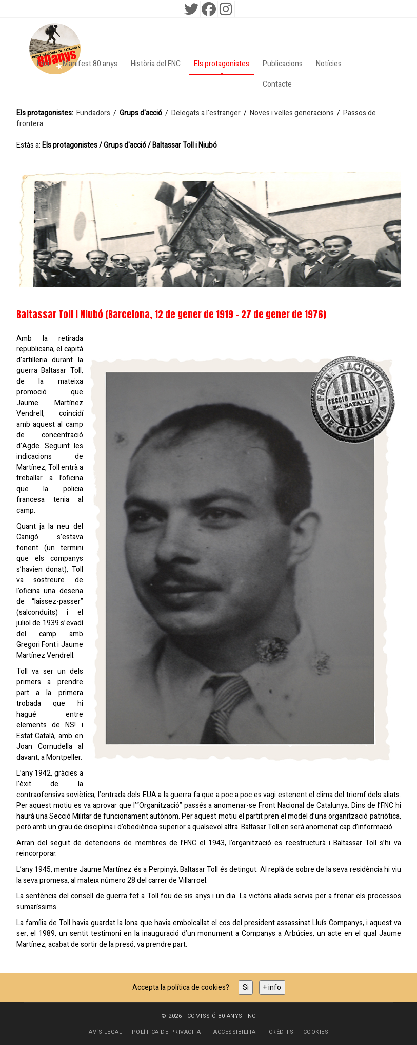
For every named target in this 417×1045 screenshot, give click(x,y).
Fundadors (93, 113)
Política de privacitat (168, 1032)
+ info (272, 987)
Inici (43, 63)
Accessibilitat (236, 1032)
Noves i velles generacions (292, 113)
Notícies (329, 63)
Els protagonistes (221, 63)
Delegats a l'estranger (206, 113)
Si (246, 987)
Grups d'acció (141, 113)
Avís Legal (105, 1032)
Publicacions (283, 63)
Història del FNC (156, 63)
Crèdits (281, 1032)
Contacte (277, 84)
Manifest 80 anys (90, 63)
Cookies (316, 1032)
